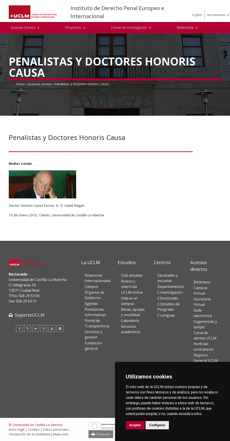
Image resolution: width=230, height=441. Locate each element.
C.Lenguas (166, 315)
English (197, 15)
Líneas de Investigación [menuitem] (129, 28)
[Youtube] (51, 328)
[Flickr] (59, 328)
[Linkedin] (35, 328)
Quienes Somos (39, 84)
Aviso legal (16, 429)
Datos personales (56, 429)
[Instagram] (43, 328)
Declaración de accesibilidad (29, 434)
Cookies (34, 429)
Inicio (20, 84)
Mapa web (60, 434)
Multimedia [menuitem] (185, 28)
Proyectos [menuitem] (73, 28)
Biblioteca (202, 282)
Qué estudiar (132, 275)
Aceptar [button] (135, 425)
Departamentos (170, 286)
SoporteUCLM (29, 315)
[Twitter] (27, 328)
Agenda (91, 303)
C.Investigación (170, 292)
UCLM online (132, 292)
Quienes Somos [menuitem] (23, 28)
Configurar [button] (157, 425)
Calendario (130, 320)
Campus (91, 286)
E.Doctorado (167, 298)
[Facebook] (19, 328)
